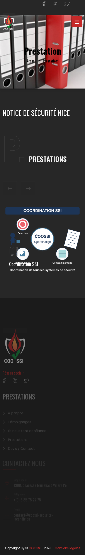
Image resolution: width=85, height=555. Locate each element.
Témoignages (19, 424)
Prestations (17, 441)
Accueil (31, 61)
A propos (16, 415)
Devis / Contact (21, 450)
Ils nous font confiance (27, 433)
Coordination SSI (23, 263)
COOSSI (35, 548)
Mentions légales (67, 548)
